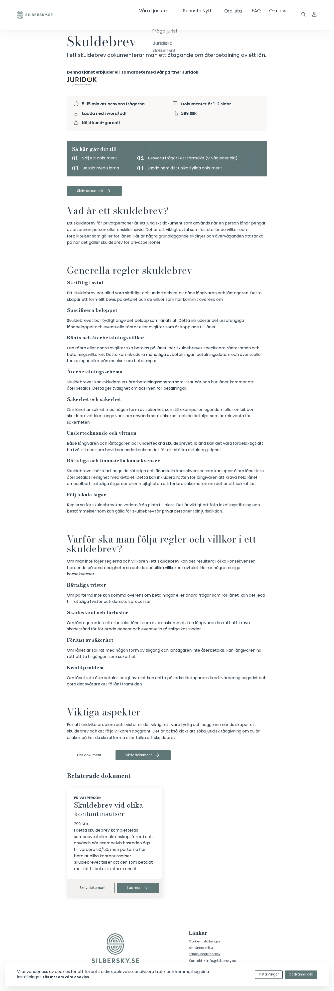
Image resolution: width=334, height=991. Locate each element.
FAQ (256, 11)
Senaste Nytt (204, 11)
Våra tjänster (167, 11)
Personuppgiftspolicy (207, 959)
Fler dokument (93, 758)
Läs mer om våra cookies (78, 977)
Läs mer (139, 891)
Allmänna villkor (202, 952)
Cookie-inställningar (206, 945)
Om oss (277, 11)
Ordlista (235, 11)
